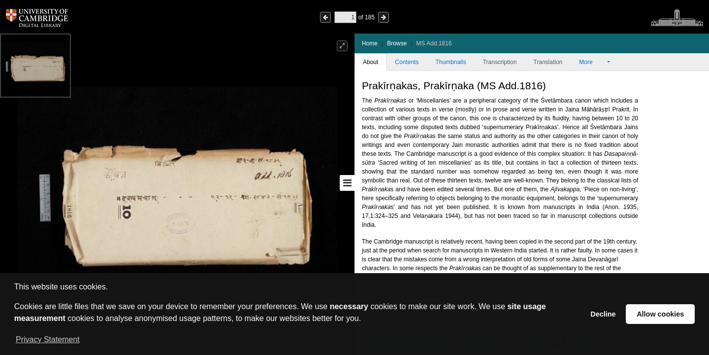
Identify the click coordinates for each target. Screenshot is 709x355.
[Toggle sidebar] (347, 183)
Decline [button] (602, 314)
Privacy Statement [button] (48, 339)
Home (370, 43)
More (592, 62)
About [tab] (370, 62)
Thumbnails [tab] (450, 62)
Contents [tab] (407, 62)
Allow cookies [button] (660, 314)
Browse (397, 43)
